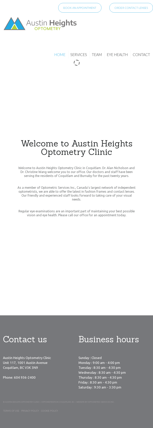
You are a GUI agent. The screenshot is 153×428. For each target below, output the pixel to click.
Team (97, 54)
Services (78, 54)
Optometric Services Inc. (101, 402)
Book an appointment (79, 7)
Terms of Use (11, 411)
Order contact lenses (131, 7)
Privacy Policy (30, 411)
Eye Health (117, 54)
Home (59, 54)
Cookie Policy (49, 411)
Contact (141, 54)
